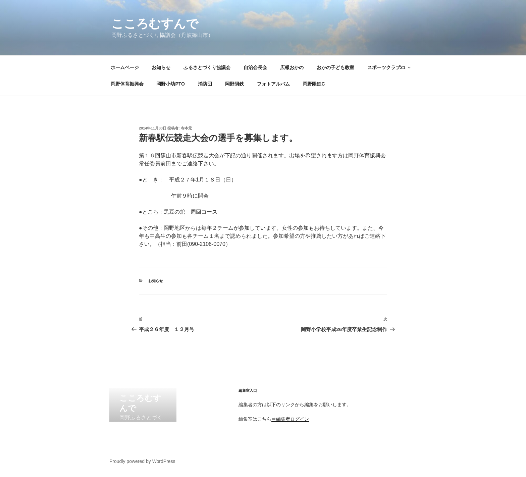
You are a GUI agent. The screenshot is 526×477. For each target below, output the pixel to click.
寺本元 (186, 128)
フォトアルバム (273, 84)
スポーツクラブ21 (389, 67)
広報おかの (292, 67)
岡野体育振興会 (127, 84)
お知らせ (161, 67)
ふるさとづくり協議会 (206, 67)
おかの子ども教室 (335, 67)
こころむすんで (154, 24)
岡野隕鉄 (234, 84)
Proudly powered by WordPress (142, 461)
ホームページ (125, 67)
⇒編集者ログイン (290, 419)
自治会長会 (255, 67)
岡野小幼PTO (170, 84)
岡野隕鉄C (314, 84)
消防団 (205, 84)
